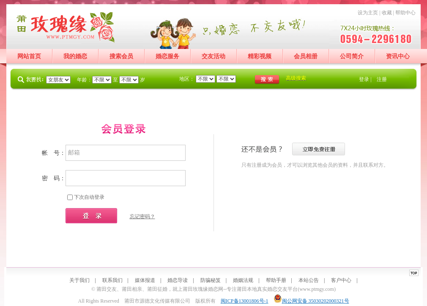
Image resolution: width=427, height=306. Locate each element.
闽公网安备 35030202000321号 (311, 301)
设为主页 (368, 13)
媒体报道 (145, 280)
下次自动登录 (89, 197)
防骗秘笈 (210, 280)
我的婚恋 (75, 56)
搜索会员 (121, 56)
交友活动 (213, 56)
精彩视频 (259, 56)
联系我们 (112, 280)
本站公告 (308, 280)
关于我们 (79, 280)
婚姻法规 (243, 280)
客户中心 (341, 280)
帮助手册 (276, 280)
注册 (382, 79)
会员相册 (306, 56)
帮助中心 (405, 13)
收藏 (387, 13)
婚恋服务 (167, 56)
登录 (364, 79)
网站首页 (29, 56)
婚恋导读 (177, 280)
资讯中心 (398, 56)
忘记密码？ (142, 216)
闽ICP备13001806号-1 (244, 301)
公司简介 (352, 56)
